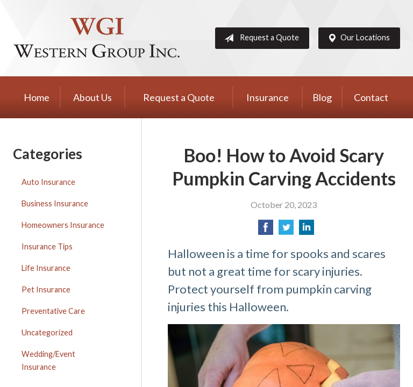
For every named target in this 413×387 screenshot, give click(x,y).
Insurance (267, 97)
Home (36, 97)
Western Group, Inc (96, 38)
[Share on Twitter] (286, 230)
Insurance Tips (47, 246)
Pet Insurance (46, 289)
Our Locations (356, 38)
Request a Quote (259, 38)
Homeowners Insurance (63, 225)
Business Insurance (55, 203)
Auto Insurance (48, 182)
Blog (322, 97)
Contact (371, 97)
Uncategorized (47, 332)
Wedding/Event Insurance (48, 360)
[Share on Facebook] (265, 230)
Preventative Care (53, 311)
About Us (92, 97)
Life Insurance (46, 268)
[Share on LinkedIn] (306, 230)
